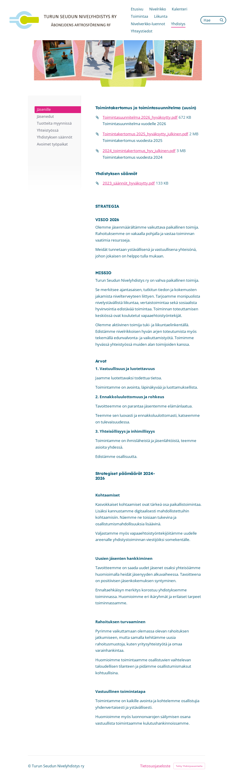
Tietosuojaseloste (155, 766)
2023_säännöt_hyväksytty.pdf (129, 183)
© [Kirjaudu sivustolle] (30, 765)
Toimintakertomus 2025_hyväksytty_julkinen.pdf (145, 133)
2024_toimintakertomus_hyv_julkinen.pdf (139, 150)
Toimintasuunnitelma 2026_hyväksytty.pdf (140, 117)
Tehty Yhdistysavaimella (189, 766)
